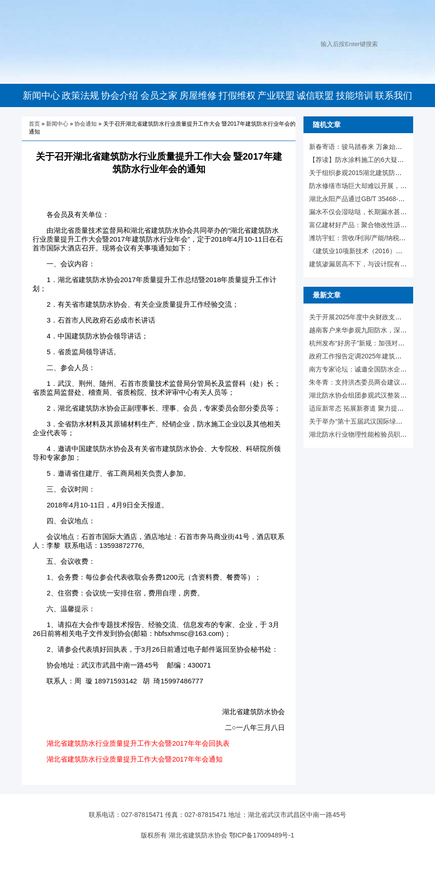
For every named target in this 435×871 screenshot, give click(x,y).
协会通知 (85, 124)
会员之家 (159, 95)
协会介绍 (119, 95)
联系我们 (393, 95)
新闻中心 (41, 95)
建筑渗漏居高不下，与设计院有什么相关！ (371, 264)
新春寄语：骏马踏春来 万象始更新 (359, 146)
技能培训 (354, 95)
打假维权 (237, 95)
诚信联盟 (315, 95)
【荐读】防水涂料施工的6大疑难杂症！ (366, 159)
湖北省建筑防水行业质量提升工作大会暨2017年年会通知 (134, 759)
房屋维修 (198, 95)
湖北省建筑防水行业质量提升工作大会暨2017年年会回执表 (137, 743)
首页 (34, 124)
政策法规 (80, 95)
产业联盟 (276, 95)
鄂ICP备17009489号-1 (261, 835)
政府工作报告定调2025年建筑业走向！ (365, 356)
